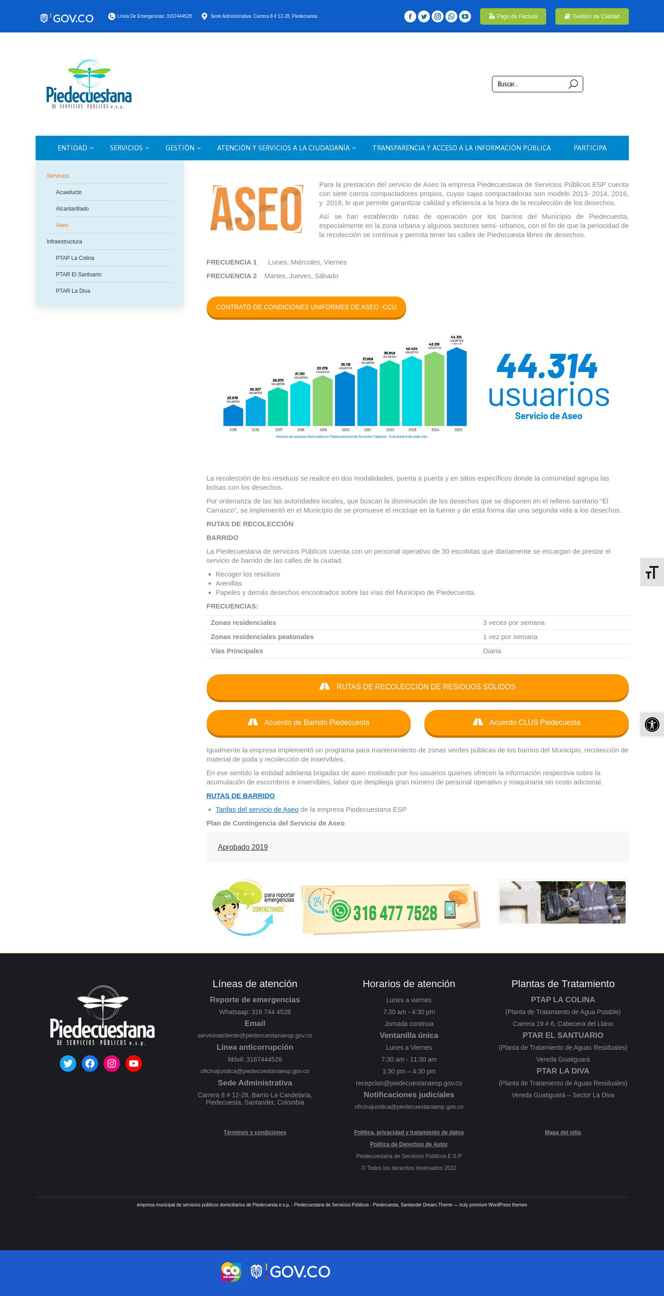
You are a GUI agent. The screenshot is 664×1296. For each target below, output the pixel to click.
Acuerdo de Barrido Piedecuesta (309, 722)
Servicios (58, 176)
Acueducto (69, 192)
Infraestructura (64, 241)
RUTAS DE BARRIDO (241, 795)
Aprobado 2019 (243, 847)
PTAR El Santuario (79, 274)
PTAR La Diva (73, 291)
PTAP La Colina (75, 258)
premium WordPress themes (499, 1204)
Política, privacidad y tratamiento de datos (409, 1132)
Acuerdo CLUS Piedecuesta (526, 722)
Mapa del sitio (563, 1132)
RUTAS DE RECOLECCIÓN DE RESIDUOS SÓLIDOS (417, 687)
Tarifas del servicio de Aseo (257, 809)
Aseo (62, 225)
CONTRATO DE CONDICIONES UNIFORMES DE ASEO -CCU (306, 307)
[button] (652, 724)
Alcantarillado (72, 209)
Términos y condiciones (255, 1132)
